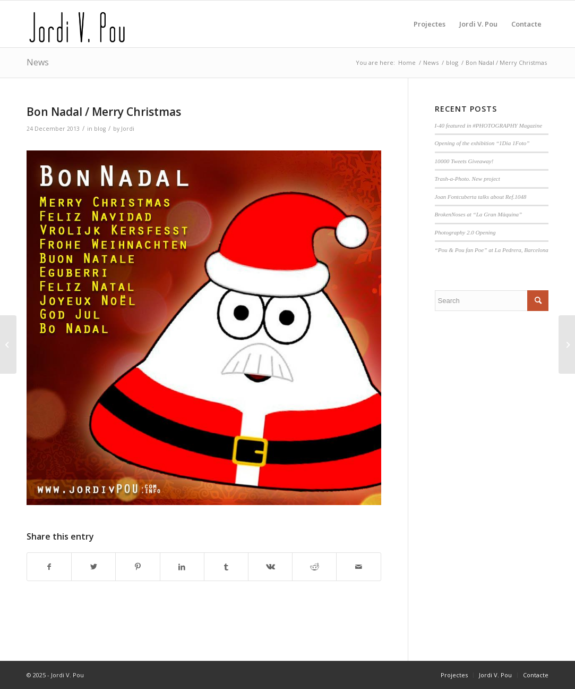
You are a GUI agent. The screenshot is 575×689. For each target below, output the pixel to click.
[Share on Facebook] (49, 567)
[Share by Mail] (358, 567)
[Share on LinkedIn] (182, 567)
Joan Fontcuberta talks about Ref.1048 (481, 197)
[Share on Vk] (270, 567)
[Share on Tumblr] (226, 567)
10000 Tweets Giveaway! (464, 161)
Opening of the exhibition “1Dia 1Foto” (482, 143)
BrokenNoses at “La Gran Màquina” (478, 214)
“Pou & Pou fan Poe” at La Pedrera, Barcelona (491, 250)
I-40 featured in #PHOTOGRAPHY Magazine (489, 125)
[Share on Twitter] (93, 567)
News (38, 62)
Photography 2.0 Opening (465, 232)
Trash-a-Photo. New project (467, 178)
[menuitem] (429, 24)
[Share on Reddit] (314, 567)
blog (100, 128)
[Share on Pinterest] (137, 567)
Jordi (127, 128)
